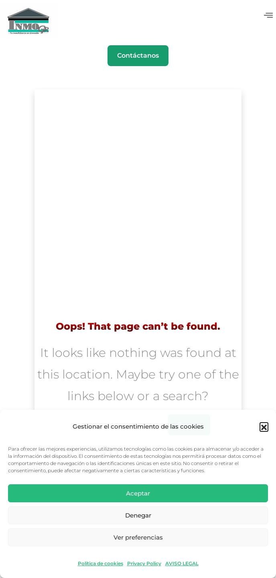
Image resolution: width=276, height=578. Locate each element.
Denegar (138, 515)
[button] (264, 427)
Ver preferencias (138, 537)
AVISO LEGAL (182, 563)
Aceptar (138, 493)
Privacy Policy (144, 563)
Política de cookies (100, 563)
